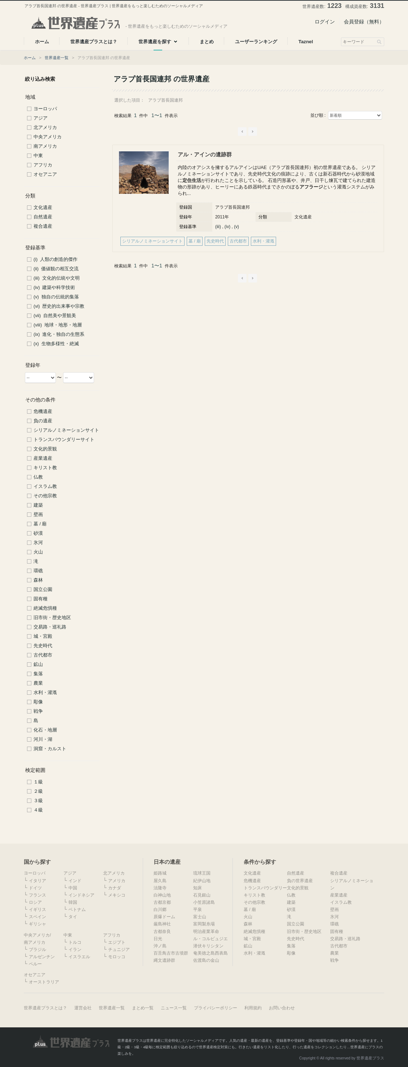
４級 (38, 810)
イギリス (37, 909)
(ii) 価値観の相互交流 (56, 268)
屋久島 (160, 880)
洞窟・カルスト (50, 748)
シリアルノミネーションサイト (66, 430)
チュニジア (119, 949)
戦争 (38, 711)
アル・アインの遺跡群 (205, 154)
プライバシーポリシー (215, 1007)
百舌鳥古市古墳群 (171, 953)
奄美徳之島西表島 (210, 953)
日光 (158, 938)
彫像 (38, 701)
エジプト (116, 942)
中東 (38, 155)
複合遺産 (43, 226)
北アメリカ (45, 127)
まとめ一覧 (143, 1007)
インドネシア (81, 895)
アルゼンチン (42, 956)
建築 (38, 505)
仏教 (38, 477)
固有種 (41, 598)
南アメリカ (45, 146)
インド (74, 880)
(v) (236, 226)
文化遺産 (43, 207)
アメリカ (116, 880)
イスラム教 (45, 486)
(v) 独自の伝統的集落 (56, 296)
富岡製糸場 (204, 923)
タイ (72, 916)
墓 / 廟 (40, 523)
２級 (38, 791)
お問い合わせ (282, 1007)
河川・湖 (43, 739)
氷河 (38, 542)
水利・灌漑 (45, 692)
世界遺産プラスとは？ (45, 1007)
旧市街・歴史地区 (52, 617)
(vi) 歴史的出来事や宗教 (59, 306)
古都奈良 (162, 931)
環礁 (38, 570)
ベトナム (77, 909)
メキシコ (116, 895)
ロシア (35, 902)
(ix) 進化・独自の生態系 (59, 334)
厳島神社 (162, 923)
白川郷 (160, 909)
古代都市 (43, 655)
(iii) (218, 226)
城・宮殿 (43, 636)
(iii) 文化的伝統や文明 (57, 278)
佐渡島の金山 (206, 960)
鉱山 (38, 664)
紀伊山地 (201, 880)
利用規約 (253, 1007)
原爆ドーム (164, 916)
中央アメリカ (48, 136)
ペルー (35, 963)
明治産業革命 (206, 931)
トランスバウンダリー (265, 887)
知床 (197, 887)
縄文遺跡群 (164, 960)
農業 (38, 683)
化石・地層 (45, 730)
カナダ (114, 887)
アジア (41, 118)
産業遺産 (43, 458)
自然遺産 (43, 216)
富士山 (199, 916)
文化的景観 (45, 449)
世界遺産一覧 (56, 57)
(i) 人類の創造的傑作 (55, 259)
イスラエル (79, 956)
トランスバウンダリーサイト (64, 439)
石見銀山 (201, 895)
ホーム (30, 57)
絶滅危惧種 (45, 608)
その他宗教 (45, 495)
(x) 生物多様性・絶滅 (56, 343)
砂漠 (38, 533)
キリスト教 (45, 467)
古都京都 (162, 902)
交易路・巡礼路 (50, 627)
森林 (38, 580)
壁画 (38, 514)
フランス (37, 895)
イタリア (37, 880)
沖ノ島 (160, 945)
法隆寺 (160, 887)
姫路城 (160, 873)
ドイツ (35, 887)
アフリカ (43, 165)
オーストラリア (44, 981)
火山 (38, 552)
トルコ (74, 942)
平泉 (197, 909)
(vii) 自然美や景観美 (55, 315)
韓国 (72, 902)
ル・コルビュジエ (210, 938)
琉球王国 (201, 873)
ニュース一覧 (174, 1007)
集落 (38, 673)
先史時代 (43, 645)
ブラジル (37, 949)
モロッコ (116, 956)
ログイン (325, 22)
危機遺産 (43, 411)
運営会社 (83, 1007)
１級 (38, 781)
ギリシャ (37, 923)
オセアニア (45, 174)
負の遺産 (43, 420)
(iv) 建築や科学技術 (54, 287)
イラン (74, 949)
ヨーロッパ (45, 108)
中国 (72, 887)
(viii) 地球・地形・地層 (58, 325)
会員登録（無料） (364, 22)
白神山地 (162, 895)
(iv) (228, 226)
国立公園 (43, 589)
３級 (38, 800)
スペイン (37, 916)
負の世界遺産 (300, 880)
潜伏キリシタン (208, 945)
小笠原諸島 (204, 902)
